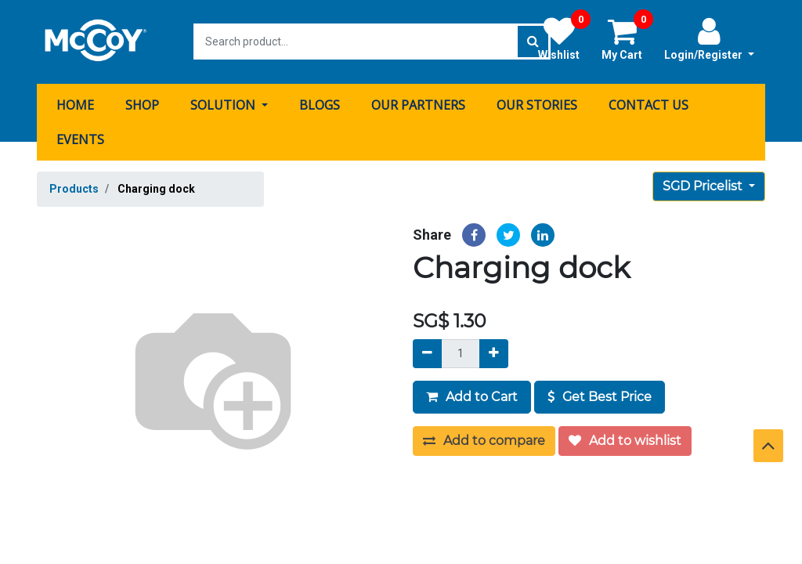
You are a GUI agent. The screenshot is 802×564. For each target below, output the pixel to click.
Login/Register (709, 38)
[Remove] (427, 352)
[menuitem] (75, 104)
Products (74, 188)
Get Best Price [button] (599, 396)
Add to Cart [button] (472, 396)
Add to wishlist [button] (625, 439)
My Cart (627, 38)
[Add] (493, 352)
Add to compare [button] (484, 439)
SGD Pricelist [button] (704, 185)
